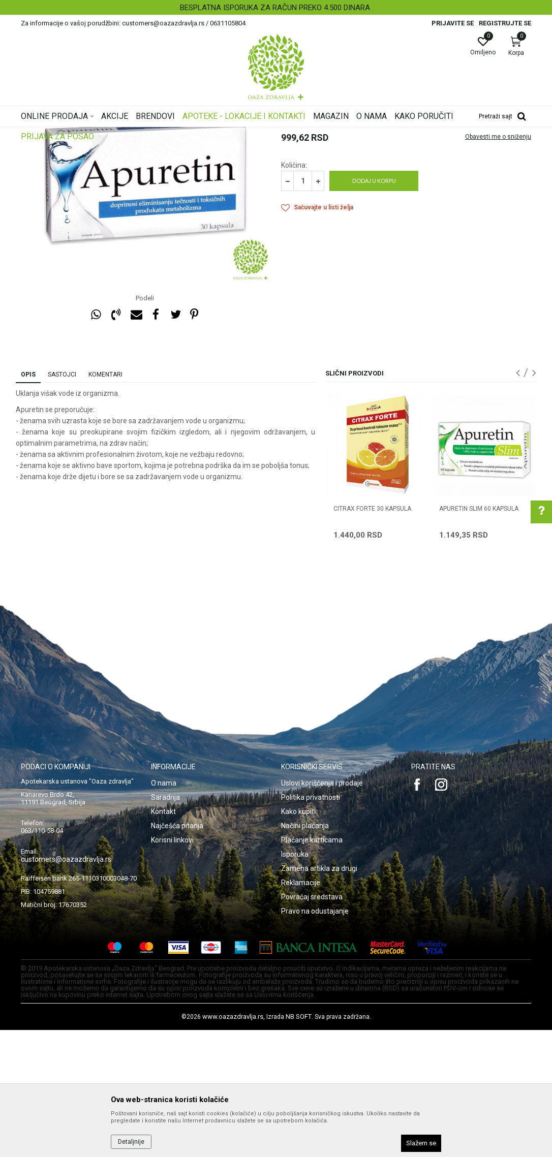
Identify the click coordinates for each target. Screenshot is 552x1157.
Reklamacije (300, 1010)
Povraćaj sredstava (312, 1024)
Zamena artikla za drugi (319, 995)
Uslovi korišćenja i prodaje (322, 910)
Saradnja (165, 924)
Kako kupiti (298, 938)
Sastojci (62, 501)
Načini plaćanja (305, 953)
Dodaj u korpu (374, 307)
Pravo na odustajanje (315, 1038)
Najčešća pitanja (177, 953)
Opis (28, 501)
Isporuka (295, 981)
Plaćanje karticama (312, 967)
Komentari (105, 501)
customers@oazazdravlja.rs (66, 986)
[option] (276, 7)
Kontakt (163, 938)
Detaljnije (131, 1141)
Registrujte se (505, 23)
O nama (163, 910)
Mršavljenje (298, 196)
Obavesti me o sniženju (498, 263)
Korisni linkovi (172, 967)
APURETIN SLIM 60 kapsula (478, 635)
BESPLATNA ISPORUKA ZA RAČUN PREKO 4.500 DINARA (275, 7)
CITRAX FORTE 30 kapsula (372, 635)
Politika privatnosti (310, 924)
